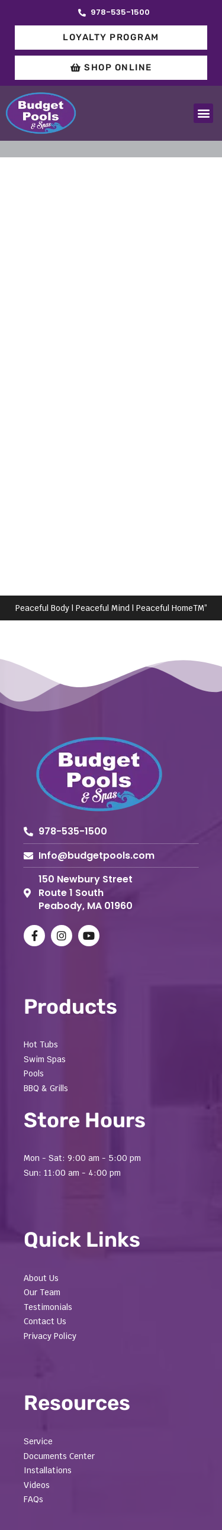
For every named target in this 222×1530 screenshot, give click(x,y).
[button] (203, 113)
